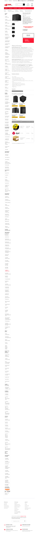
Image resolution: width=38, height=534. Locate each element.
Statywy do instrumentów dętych (7, 443)
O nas (25, 503)
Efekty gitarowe (6, 50)
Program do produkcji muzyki (7, 113)
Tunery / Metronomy (7, 385)
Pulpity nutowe (6, 422)
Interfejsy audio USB (7, 96)
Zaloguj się (6, 0)
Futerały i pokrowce (6, 391)
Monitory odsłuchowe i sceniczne (7, 298)
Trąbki (6, 177)
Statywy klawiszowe (7, 440)
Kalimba (6, 149)
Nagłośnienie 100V (7, 302)
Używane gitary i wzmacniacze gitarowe (7, 467)
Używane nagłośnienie (7, 474)
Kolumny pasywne (6, 268)
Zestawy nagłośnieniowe (8, 284)
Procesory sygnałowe (7, 287)
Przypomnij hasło (15, 0)
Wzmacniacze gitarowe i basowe (7, 38)
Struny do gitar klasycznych (7, 70)
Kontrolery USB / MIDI (7, 116)
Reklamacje (15, 510)
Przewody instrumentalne (8, 337)
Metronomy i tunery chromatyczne (7, 388)
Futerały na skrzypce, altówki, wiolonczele (7, 408)
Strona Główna (5, 11)
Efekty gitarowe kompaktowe (7, 53)
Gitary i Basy (6, 14)
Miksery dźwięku (6, 276)
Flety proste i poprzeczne (7, 180)
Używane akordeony (7, 459)
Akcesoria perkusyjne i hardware (7, 215)
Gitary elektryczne (7, 29)
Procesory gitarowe (7, 57)
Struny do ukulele (7, 85)
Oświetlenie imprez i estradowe (7, 355)
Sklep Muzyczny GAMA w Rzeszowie (7, 494)
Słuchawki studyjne (7, 106)
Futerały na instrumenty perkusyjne (7, 413)
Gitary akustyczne (7, 23)
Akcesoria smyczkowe (7, 167)
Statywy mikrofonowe (7, 420)
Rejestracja (10, 0)
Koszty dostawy (16, 509)
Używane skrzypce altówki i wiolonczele (7, 481)
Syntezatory (7, 136)
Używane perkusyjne (7, 471)
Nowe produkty (27, 505)
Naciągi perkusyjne (7, 227)
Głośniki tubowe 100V (6, 311)
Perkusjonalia (7, 202)
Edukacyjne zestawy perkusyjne (7, 211)
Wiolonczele (7, 157)
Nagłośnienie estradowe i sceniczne (7, 233)
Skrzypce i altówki (6, 155)
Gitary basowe (6, 31)
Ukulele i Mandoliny (7, 34)
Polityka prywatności (17, 504)
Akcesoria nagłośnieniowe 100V (8, 315)
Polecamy (15, 8)
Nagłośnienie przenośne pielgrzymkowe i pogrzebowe (7, 319)
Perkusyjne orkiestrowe (7, 224)
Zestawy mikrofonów (7, 258)
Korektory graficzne (7, 294)
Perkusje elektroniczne (7, 200)
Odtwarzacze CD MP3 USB (7, 328)
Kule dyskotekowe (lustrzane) (7, 362)
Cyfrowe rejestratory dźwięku (7, 103)
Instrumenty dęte (7, 170)
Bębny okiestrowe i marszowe (7, 220)
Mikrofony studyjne (7, 99)
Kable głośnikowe (7, 334)
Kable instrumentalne (8, 63)
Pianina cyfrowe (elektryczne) (7, 134)
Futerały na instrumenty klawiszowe (7, 403)
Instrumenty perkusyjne (7, 194)
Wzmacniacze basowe (7, 44)
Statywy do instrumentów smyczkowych (7, 448)
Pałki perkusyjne (7, 205)
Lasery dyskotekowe (7, 359)
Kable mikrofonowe (7, 340)
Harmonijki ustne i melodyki (7, 186)
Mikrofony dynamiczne (7, 245)
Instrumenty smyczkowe (7, 152)
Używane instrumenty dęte (7, 477)
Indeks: (24, 16)
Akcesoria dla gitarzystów (7, 60)
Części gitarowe (6, 90)
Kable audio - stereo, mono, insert (6, 347)
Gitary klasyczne (7, 17)
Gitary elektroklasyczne (8, 20)
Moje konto (6, 502)
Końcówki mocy (6, 281)
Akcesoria (7, 379)
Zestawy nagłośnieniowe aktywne (8, 324)
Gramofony (7, 377)
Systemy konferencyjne (7, 230)
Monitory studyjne (6, 119)
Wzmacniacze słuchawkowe (7, 109)
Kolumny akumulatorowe (8, 273)
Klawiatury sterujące (7, 139)
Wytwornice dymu (7, 366)
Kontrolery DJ (7, 382)
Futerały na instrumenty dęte (7, 398)
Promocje (10, 8)
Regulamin (15, 503)
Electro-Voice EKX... (15, 103)
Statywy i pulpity (6, 417)
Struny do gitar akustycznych (7, 74)
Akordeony (7, 183)
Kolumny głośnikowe (7, 261)
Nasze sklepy (26, 509)
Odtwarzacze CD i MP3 (7, 374)
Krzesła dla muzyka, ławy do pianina (6, 436)
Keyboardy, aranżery (7, 130)
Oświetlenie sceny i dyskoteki (7, 352)
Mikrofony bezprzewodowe (8, 239)
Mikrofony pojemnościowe (8, 248)
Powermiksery (7, 279)
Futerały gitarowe (6, 394)
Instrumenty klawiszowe (7, 127)
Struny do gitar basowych (7, 81)
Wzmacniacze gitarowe (7, 47)
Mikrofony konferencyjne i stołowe (7, 252)
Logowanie (5, 503)
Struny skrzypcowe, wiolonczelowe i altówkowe (8, 163)
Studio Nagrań (6, 93)
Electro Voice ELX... (14, 114)
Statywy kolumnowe (7, 431)
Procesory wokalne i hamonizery (7, 291)
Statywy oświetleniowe (7, 428)
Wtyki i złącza (6, 343)
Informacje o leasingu (17, 511)
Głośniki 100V (6, 308)
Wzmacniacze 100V (7, 305)
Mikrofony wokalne (7, 255)
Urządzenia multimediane (7, 487)
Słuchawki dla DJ (7, 372)
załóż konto (28, 5)
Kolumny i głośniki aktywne (7, 264)
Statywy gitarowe (6, 425)
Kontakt (20, 8)
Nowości (6, 8)
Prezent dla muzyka (6, 452)
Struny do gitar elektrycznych (7, 77)
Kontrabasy (7, 159)
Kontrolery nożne (7, 147)
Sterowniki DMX (7, 369)
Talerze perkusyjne (7, 208)
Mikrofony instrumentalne (8, 242)
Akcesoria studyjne (7, 122)
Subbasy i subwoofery (7, 271)
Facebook (24, 8)
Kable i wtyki (6, 331)
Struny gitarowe (6, 66)
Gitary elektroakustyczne (8, 26)
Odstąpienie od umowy (17, 505)
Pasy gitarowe (6, 87)
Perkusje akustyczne (7, 197)
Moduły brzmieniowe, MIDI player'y (7, 143)
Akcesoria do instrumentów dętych (7, 190)
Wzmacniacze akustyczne (7, 41)
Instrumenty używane (7, 456)
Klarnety (6, 175)
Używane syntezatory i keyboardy (7, 462)
